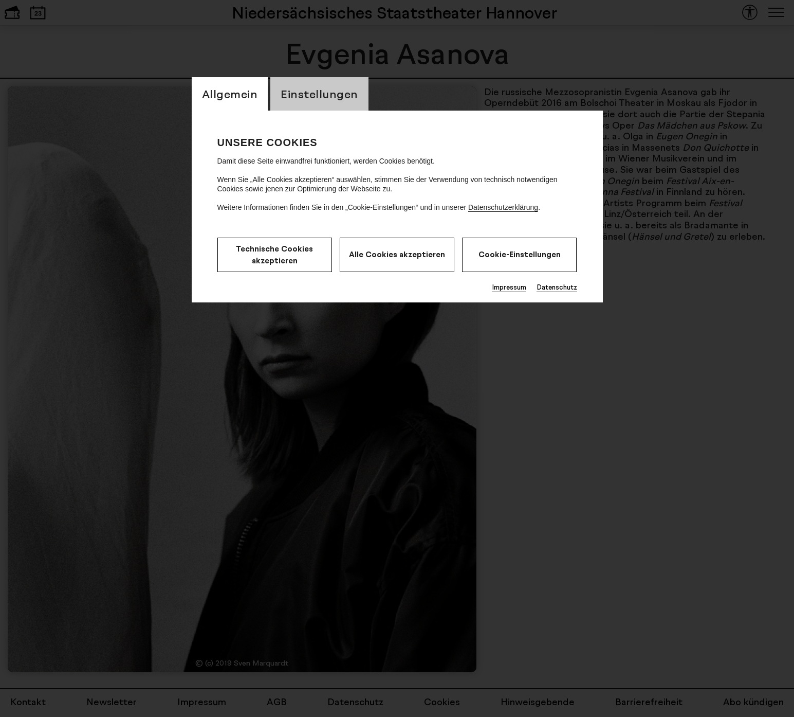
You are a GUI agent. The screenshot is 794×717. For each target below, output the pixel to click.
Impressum (509, 287)
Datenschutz (557, 287)
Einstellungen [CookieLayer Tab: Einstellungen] (319, 94)
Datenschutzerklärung (503, 207)
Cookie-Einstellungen (519, 254)
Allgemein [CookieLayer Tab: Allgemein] (230, 94)
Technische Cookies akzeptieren (274, 254)
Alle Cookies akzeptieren (397, 254)
